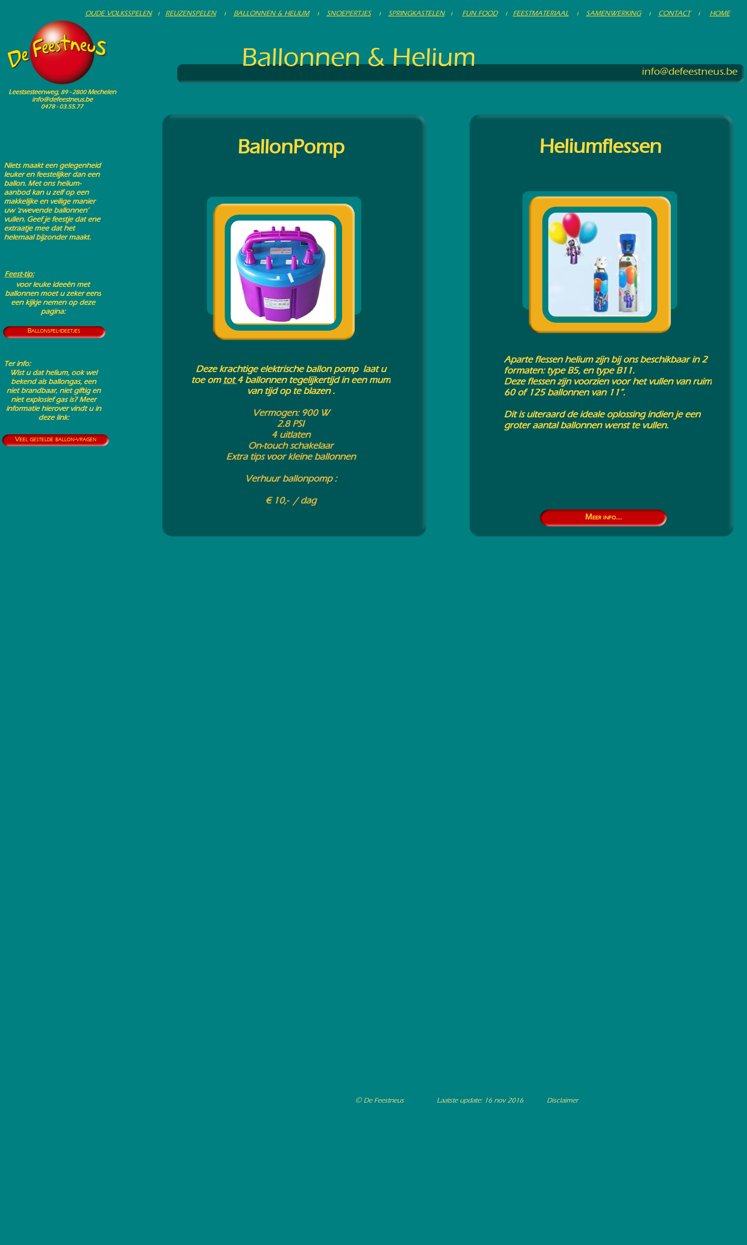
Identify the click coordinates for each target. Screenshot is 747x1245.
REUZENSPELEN (190, 13)
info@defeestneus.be (62, 99)
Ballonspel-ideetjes (53, 330)
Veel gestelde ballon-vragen (56, 439)
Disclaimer (562, 1100)
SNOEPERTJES (349, 13)
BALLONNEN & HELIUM (271, 13)
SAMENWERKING (613, 13)
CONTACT (674, 13)
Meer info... (603, 516)
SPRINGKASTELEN (416, 13)
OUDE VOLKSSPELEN (118, 13)
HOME (720, 13)
